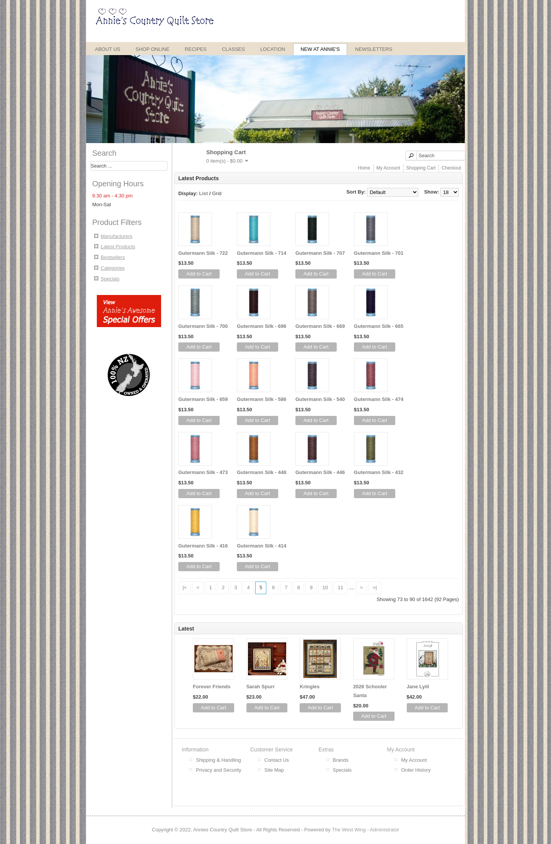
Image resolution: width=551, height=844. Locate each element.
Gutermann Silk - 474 (378, 399)
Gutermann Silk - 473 (203, 472)
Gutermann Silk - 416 (203, 546)
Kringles (310, 686)
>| (375, 587)
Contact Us (276, 760)
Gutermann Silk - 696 (261, 326)
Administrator (384, 830)
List (203, 193)
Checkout (451, 168)
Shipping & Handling (218, 760)
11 (340, 587)
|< (185, 587)
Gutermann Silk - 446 (320, 472)
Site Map (274, 770)
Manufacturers (116, 236)
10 (325, 587)
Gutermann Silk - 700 (203, 326)
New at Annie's (319, 49)
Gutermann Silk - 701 (378, 253)
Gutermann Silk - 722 (203, 253)
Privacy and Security (218, 770)
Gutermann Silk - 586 (261, 399)
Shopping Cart (421, 168)
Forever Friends (211, 686)
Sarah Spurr (260, 686)
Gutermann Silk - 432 (378, 472)
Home (364, 168)
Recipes (196, 49)
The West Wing (349, 830)
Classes (233, 49)
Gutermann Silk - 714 (261, 253)
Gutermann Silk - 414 (261, 546)
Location (272, 49)
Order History (415, 770)
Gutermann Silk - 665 (378, 326)
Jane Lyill (418, 686)
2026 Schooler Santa (370, 691)
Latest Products (118, 246)
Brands (341, 760)
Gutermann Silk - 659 (203, 399)
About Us (107, 49)
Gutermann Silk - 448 (261, 472)
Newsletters (374, 49)
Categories (113, 268)
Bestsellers (113, 257)
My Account (388, 168)
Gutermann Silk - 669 (320, 326)
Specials (110, 279)
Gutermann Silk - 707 (320, 253)
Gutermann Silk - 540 (320, 399)
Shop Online (152, 49)
